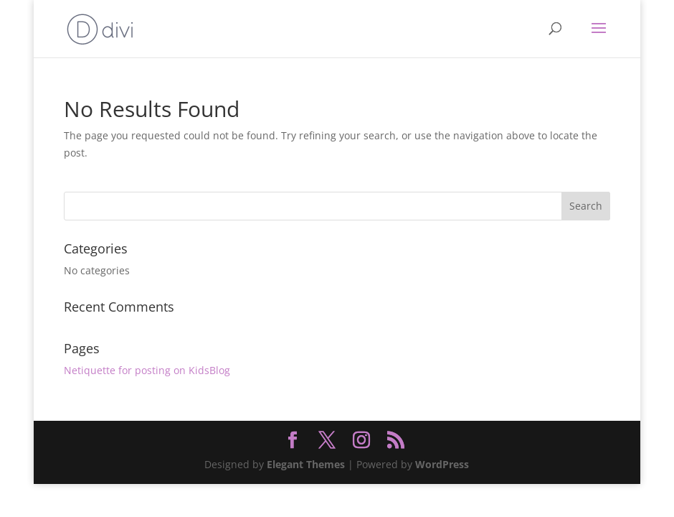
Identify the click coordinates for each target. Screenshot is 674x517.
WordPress (442, 464)
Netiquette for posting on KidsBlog (147, 370)
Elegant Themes (306, 464)
